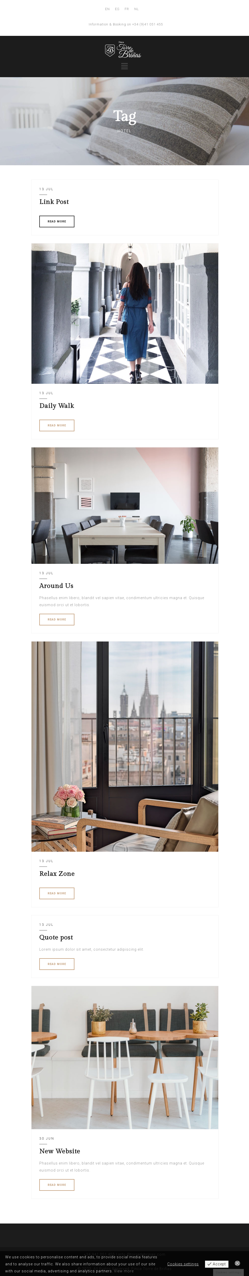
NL (136, 9)
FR (127, 9)
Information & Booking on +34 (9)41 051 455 (126, 24)
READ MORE (57, 221)
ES (117, 9)
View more (124, 1271)
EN (107, 9)
